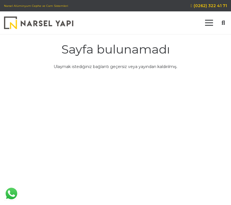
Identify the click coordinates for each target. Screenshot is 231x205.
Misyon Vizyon (128, 167)
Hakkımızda (96, 167)
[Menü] (209, 23)
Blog (146, 173)
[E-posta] (61, 170)
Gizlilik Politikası (164, 167)
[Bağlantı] (38, 23)
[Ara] (223, 22)
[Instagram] (38, 170)
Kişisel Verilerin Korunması (110, 173)
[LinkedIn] (15, 170)
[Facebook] (27, 170)
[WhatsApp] (50, 170)
